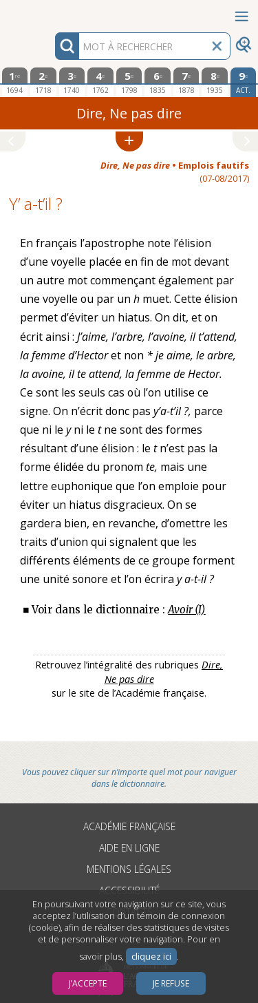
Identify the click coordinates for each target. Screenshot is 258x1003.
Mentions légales (129, 869)
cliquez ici (151, 956)
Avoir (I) (186, 609)
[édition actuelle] (243, 82)
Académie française (129, 826)
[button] (129, 141)
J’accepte (88, 983)
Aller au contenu (54, 12)
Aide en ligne (129, 847)
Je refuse (171, 983)
